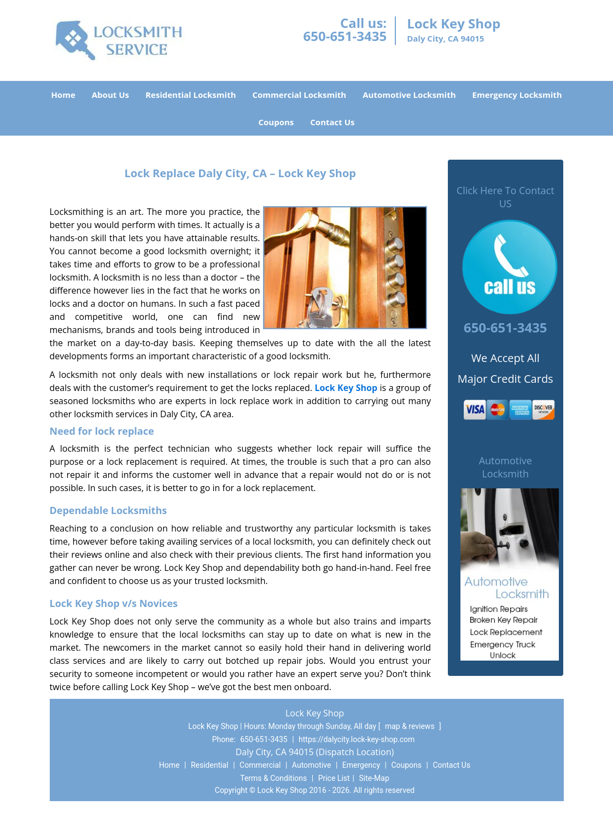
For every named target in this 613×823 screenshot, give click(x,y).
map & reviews (410, 726)
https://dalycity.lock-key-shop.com (356, 739)
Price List (334, 778)
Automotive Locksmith (409, 94)
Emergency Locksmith (517, 94)
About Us (110, 94)
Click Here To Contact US (505, 197)
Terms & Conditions (273, 778)
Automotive (311, 765)
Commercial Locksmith (300, 94)
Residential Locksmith (190, 94)
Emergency (361, 765)
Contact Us (332, 121)
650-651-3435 (345, 36)
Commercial (260, 765)
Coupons (276, 121)
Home (63, 94)
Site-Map (374, 778)
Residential (210, 765)
